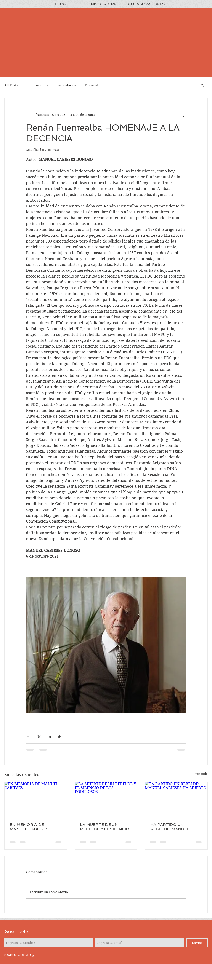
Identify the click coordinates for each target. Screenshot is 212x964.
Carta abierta (66, 85)
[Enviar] (197, 942)
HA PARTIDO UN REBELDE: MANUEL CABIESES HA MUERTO (173, 826)
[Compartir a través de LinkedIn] (49, 736)
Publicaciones (37, 85)
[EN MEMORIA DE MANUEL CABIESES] (36, 799)
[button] (202, 85)
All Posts (11, 85)
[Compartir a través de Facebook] (28, 736)
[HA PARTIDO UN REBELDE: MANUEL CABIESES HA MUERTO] (176, 799)
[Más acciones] (183, 114)
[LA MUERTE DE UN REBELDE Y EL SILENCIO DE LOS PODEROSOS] (106, 799)
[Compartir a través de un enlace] (60, 736)
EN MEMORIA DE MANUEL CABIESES (29, 826)
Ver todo (201, 774)
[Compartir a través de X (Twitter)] (39, 736)
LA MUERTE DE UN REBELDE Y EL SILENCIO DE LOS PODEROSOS (104, 826)
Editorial (91, 85)
